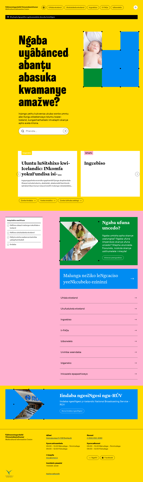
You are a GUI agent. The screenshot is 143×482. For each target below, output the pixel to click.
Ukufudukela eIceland (75, 7)
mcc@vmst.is (52, 458)
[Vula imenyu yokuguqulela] (44, 7)
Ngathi (93, 458)
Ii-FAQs (105, 7)
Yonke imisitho (47, 200)
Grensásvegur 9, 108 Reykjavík (59, 438)
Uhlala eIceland (55, 7)
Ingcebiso (93, 7)
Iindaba (13, 244)
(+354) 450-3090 (94, 438)
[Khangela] (136, 7)
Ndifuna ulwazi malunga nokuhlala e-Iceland (25, 226)
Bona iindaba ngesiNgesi (72, 411)
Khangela (65, 131)
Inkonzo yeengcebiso (113, 258)
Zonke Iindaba (28, 200)
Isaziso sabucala (53, 474)
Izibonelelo (117, 7)
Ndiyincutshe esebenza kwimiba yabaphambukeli (23, 238)
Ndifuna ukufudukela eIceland (22, 232)
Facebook (107, 458)
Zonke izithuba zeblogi (70, 200)
